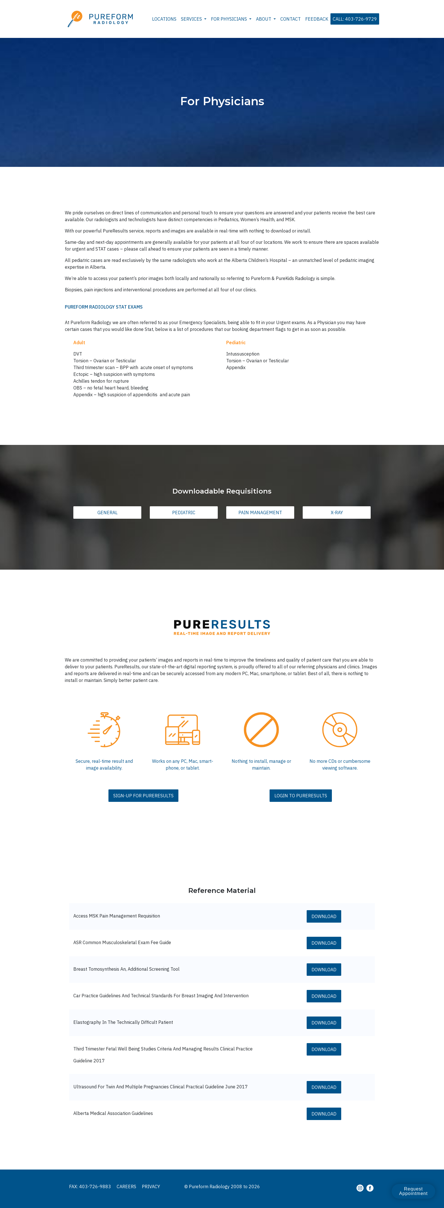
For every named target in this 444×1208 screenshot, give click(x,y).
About (264, 19)
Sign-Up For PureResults (143, 795)
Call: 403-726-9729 (355, 19)
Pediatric (183, 512)
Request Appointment (413, 1191)
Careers (126, 1186)
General (107, 512)
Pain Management (260, 512)
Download (323, 916)
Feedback (316, 19)
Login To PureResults (300, 795)
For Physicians (229, 19)
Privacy (151, 1186)
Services (192, 19)
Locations (164, 19)
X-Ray (337, 512)
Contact (290, 19)
